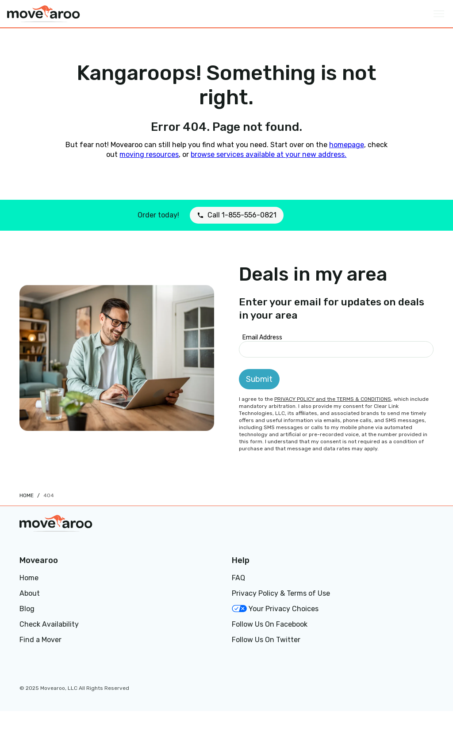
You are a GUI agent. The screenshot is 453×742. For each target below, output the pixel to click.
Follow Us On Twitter (266, 639)
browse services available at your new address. (268, 154)
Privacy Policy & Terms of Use (281, 593)
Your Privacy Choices (275, 609)
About (29, 593)
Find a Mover (40, 639)
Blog (27, 609)
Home (26, 495)
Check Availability (49, 624)
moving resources (149, 154)
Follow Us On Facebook (269, 624)
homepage (346, 145)
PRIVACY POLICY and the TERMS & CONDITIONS (332, 399)
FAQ (238, 578)
